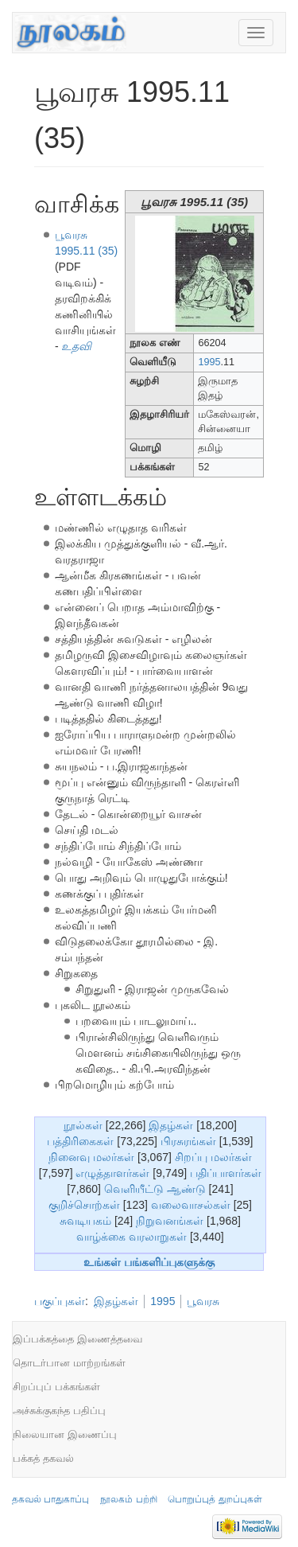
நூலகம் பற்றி (128, 1499)
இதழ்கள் (171, 1125)
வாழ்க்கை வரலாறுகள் (131, 1236)
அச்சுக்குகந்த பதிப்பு (59, 1410)
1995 (209, 362)
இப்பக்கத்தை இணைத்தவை (77, 1339)
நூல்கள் (83, 1125)
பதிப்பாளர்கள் (225, 1173)
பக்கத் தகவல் (43, 1458)
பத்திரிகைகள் (80, 1141)
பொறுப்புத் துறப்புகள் (214, 1499)
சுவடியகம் (85, 1220)
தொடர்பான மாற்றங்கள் (69, 1363)
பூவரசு (203, 1301)
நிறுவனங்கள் (169, 1220)
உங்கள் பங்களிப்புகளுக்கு (149, 1262)
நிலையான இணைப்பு (65, 1434)
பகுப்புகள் (59, 1301)
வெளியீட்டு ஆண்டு (155, 1189)
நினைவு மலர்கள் (91, 1157)
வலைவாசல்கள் (190, 1204)
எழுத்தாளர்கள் (112, 1173)
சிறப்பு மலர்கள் (213, 1157)
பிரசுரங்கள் (188, 1141)
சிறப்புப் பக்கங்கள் (56, 1387)
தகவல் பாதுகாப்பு (50, 1499)
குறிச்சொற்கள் (84, 1204)
